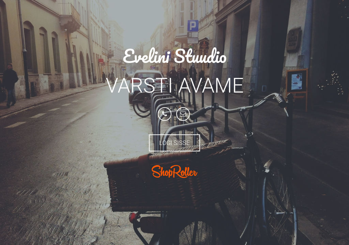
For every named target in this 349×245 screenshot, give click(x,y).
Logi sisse (174, 142)
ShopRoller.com (174, 171)
